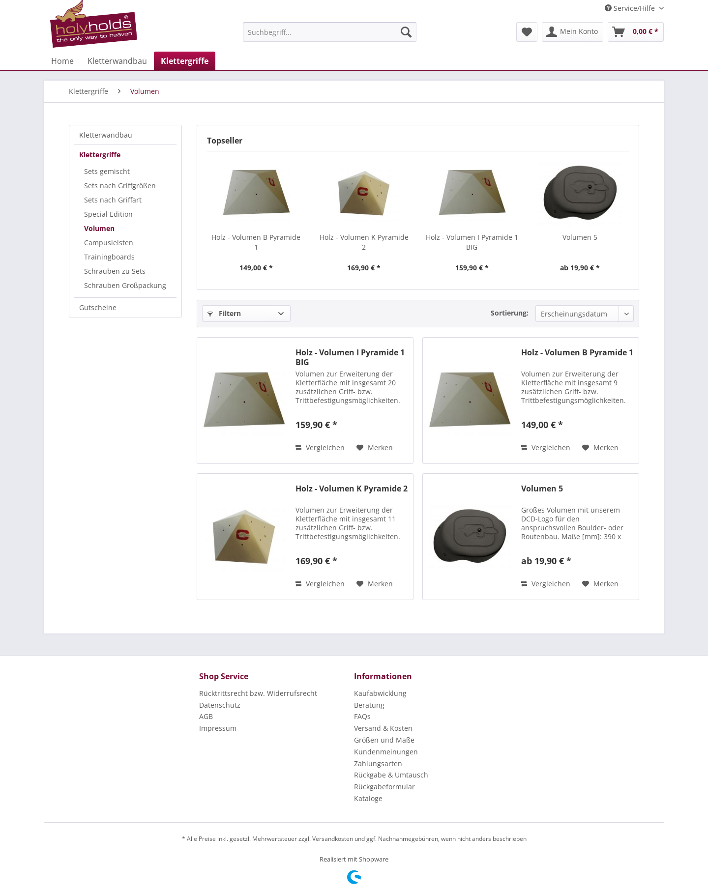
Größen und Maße (384, 740)
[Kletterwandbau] (117, 61)
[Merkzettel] (526, 32)
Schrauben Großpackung (125, 285)
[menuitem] (329, 32)
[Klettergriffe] (184, 61)
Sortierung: (510, 312)
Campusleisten (108, 242)
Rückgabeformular (384, 786)
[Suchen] (406, 32)
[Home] (62, 61)
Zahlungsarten (378, 763)
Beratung (369, 705)
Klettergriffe (99, 154)
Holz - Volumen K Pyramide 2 (364, 242)
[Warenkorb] (636, 32)
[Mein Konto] (572, 32)
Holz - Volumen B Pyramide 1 (255, 242)
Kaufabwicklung (380, 693)
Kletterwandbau (105, 135)
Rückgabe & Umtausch (391, 774)
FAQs (362, 716)
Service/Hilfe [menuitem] (631, 8)
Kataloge (368, 798)
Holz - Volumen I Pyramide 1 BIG (472, 242)
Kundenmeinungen (386, 751)
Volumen (99, 228)
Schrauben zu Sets (115, 271)
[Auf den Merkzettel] (374, 448)
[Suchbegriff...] (329, 32)
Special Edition (108, 214)
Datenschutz (219, 705)
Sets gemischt (107, 171)
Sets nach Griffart (113, 199)
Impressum (217, 728)
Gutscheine (98, 307)
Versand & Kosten (383, 728)
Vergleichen (320, 447)
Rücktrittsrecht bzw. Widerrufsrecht (258, 693)
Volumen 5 (579, 237)
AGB (206, 716)
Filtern (224, 313)
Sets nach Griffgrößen (120, 185)
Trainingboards (109, 256)
